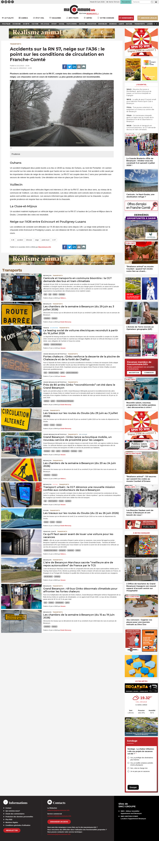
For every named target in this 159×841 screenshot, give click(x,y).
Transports (15, 44)
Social (55, 484)
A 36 (12, 240)
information (65, 451)
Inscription (134, 372)
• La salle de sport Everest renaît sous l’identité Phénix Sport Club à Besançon (141, 101)
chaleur (51, 602)
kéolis (55, 294)
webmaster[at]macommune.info (59, 834)
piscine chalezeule (72, 372)
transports (62, 550)
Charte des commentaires (15, 814)
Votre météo (141, 681)
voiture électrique (56, 344)
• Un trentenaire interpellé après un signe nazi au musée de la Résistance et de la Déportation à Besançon (139, 118)
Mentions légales (12, 822)
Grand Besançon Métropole (55, 354)
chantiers (47, 318)
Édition (82, 13)
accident (20, 240)
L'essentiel (141, 85)
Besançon (47, 275)
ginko (62, 372)
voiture (78, 550)
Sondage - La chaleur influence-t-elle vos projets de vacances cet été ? (141, 751)
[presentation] (126, 546)
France (46, 328)
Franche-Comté (49, 531)
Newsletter (12, 830)
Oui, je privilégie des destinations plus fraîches (141, 759)
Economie (54, 328)
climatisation (59, 602)
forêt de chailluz (53, 372)
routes (52, 425)
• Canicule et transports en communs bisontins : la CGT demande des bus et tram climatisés (141, 128)
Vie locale (83, 434)
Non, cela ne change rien (139, 768)
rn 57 (54, 240)
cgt (50, 294)
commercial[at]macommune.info (59, 816)
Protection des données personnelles (19, 817)
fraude (61, 501)
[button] (152, 2)
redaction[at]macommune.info (58, 810)
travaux (54, 318)
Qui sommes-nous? (13, 811)
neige (37, 240)
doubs (46, 425)
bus (45, 294)
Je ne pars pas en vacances (140, 771)
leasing (46, 344)
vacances (70, 550)
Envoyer (133, 787)
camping (57, 576)
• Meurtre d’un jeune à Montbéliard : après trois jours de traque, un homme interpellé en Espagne (138, 92)
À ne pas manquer (141, 533)
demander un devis (59, 822)
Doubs (46, 410)
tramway (61, 294)
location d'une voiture (50, 550)
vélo (80, 451)
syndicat (68, 501)
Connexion (149, 372)
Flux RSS (9, 819)
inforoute (29, 240)
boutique (46, 451)
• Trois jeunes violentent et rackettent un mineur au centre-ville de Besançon (140, 109)
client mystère (53, 501)
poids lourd (45, 240)
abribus (46, 401)
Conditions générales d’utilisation (18, 825)
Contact (8, 808)
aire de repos (48, 576)
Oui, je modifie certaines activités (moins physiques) (141, 764)
